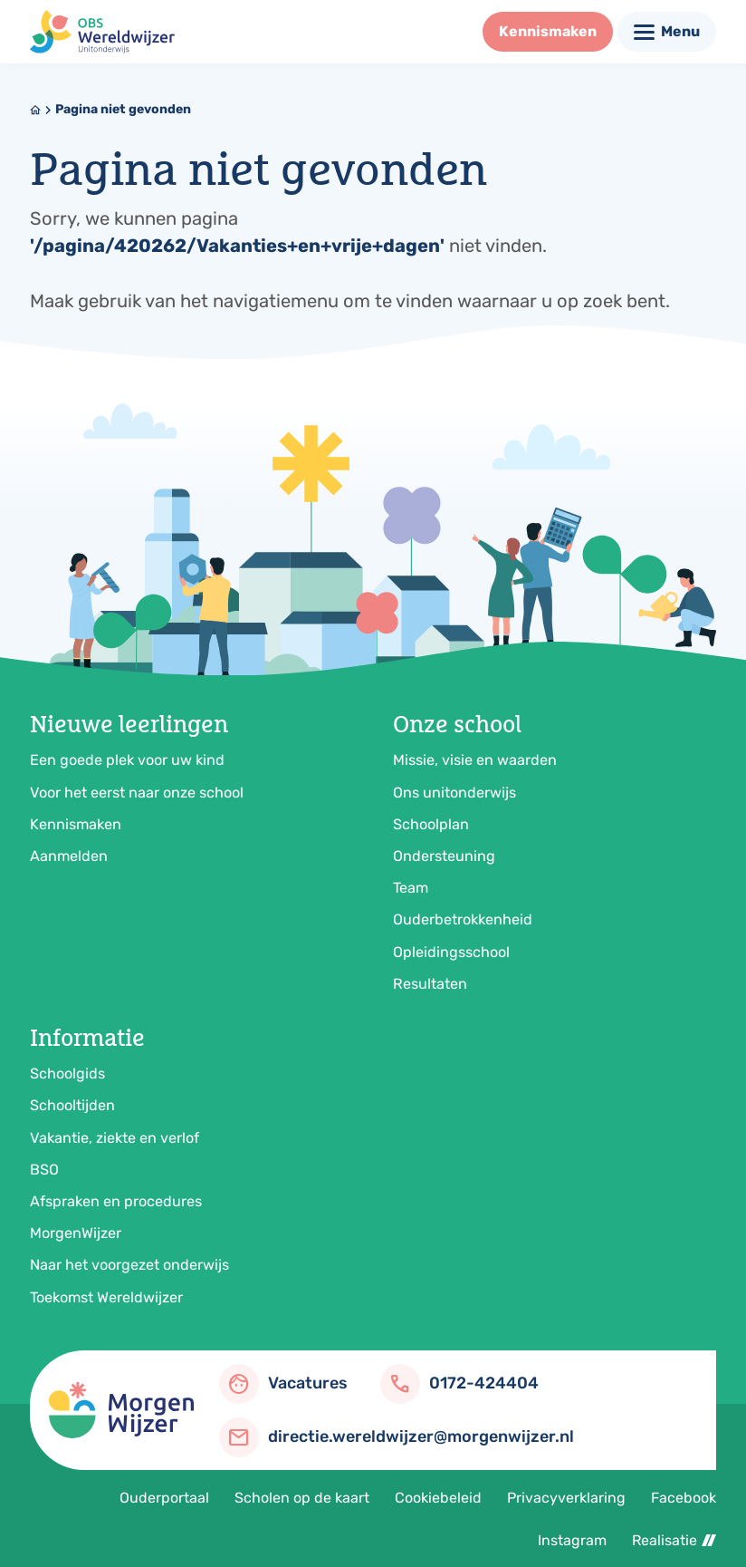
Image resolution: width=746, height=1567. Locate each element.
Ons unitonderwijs (454, 792)
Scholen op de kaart (301, 1497)
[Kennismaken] (548, 32)
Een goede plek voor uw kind (127, 760)
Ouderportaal (164, 1497)
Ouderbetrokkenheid (462, 919)
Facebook (683, 1497)
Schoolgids (67, 1073)
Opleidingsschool (451, 952)
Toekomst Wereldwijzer (106, 1297)
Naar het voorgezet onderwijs (129, 1264)
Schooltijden (72, 1105)
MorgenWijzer (75, 1233)
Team (410, 887)
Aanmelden (69, 856)
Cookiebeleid (438, 1497)
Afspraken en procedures (116, 1201)
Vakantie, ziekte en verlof (114, 1137)
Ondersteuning (444, 856)
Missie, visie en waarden (475, 760)
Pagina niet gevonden (123, 109)
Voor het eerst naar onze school (137, 792)
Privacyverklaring (566, 1497)
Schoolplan (431, 824)
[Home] (35, 109)
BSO (44, 1169)
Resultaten (430, 983)
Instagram (572, 1540)
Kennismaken (75, 824)
